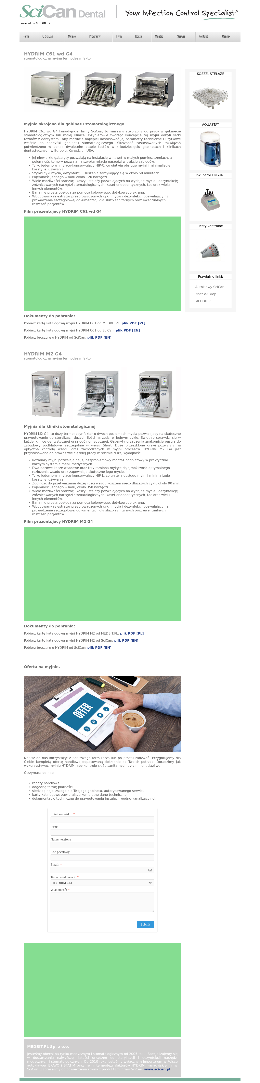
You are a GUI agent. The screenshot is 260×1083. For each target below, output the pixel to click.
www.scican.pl (157, 1069)
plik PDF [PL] (133, 323)
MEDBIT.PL (203, 301)
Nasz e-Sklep (205, 294)
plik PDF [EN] (128, 330)
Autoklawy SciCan (209, 287)
